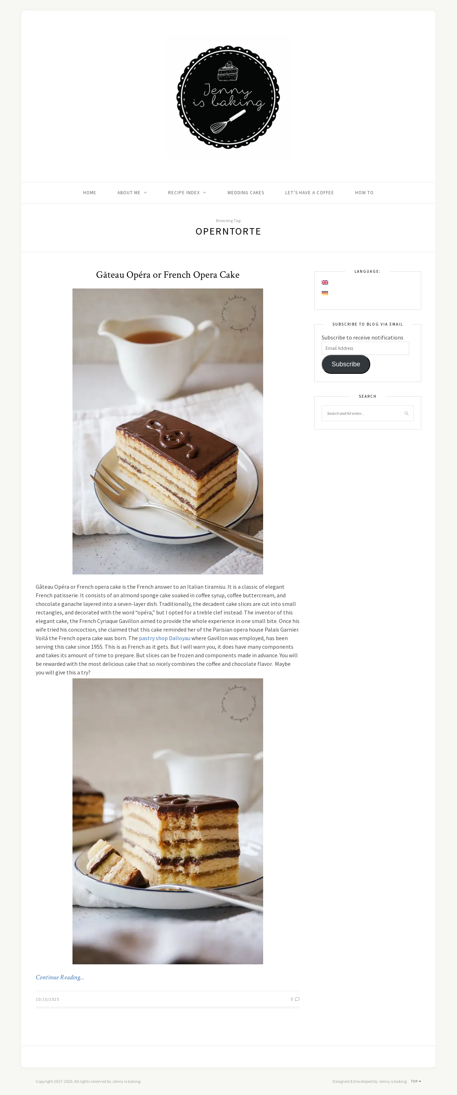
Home (89, 193)
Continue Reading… (60, 977)
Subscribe (346, 364)
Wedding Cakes (245, 193)
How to (364, 193)
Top (416, 1081)
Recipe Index (184, 193)
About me (129, 193)
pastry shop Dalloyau (164, 638)
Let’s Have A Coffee (309, 193)
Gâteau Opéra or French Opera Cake (168, 274)
